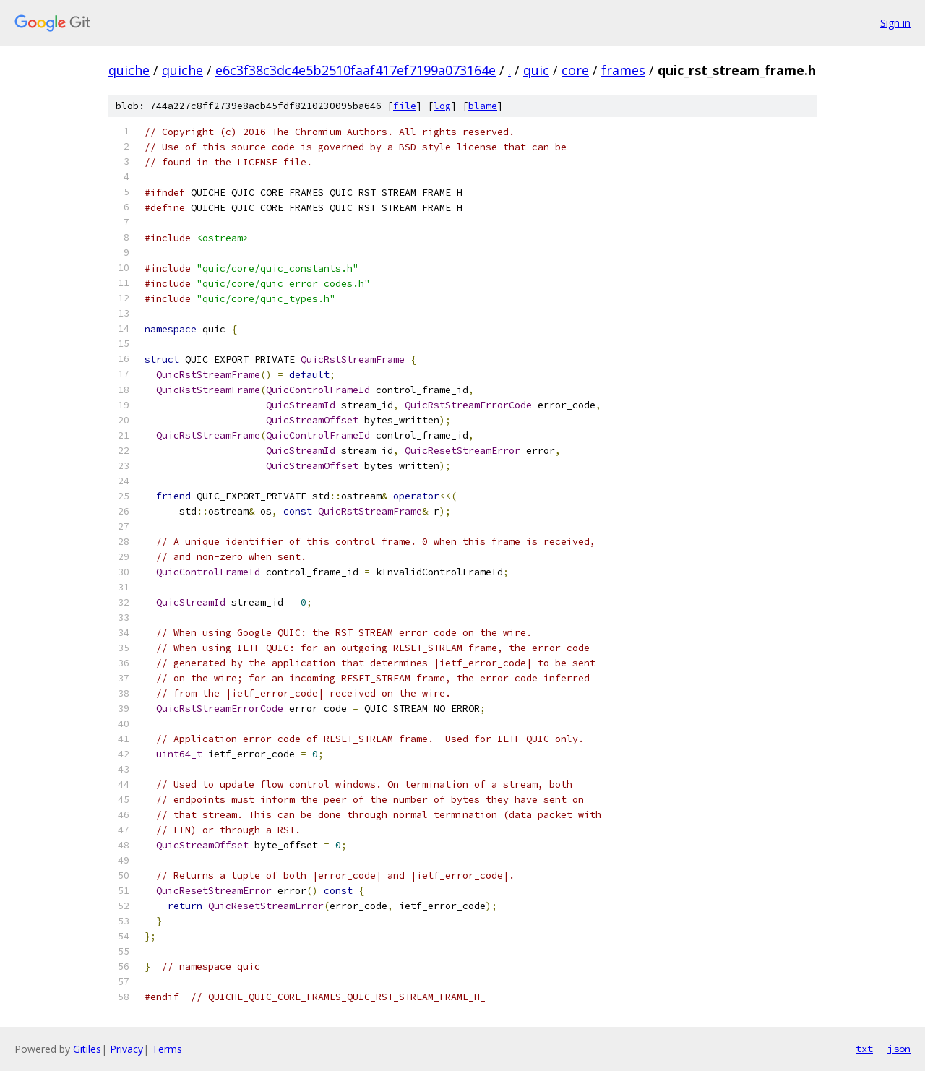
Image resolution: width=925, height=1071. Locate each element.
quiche (129, 70)
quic (536, 70)
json (899, 1048)
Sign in (895, 23)
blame (482, 106)
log (442, 106)
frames (623, 70)
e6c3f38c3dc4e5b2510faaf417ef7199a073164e (355, 70)
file (404, 106)
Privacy (126, 1049)
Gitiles (87, 1049)
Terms (167, 1049)
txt (864, 1048)
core (575, 70)
